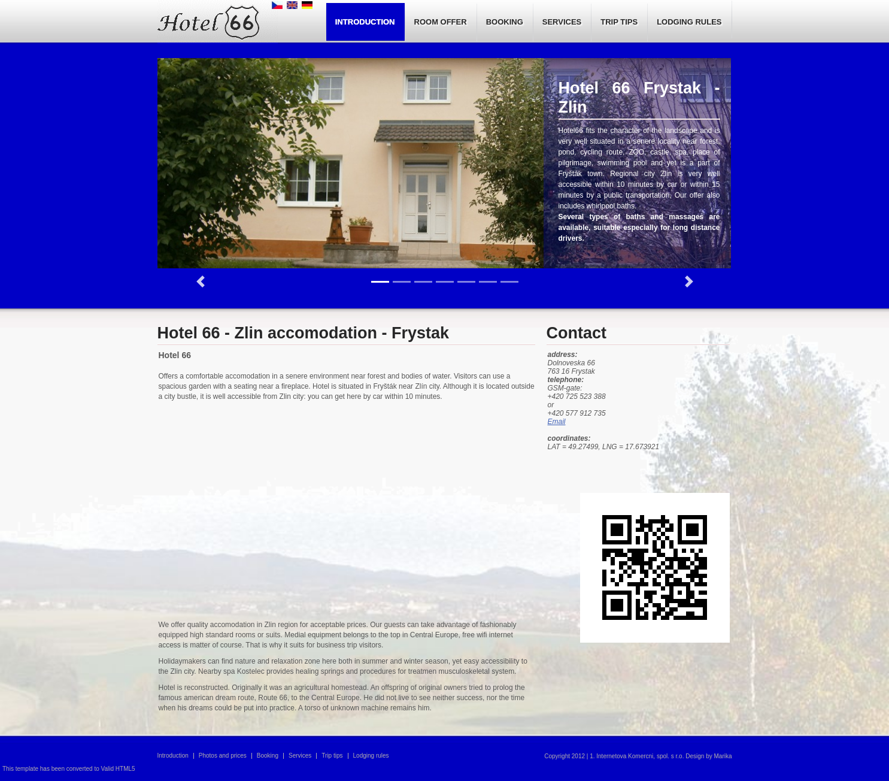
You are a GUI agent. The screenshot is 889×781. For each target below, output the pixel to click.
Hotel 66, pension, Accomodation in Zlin (217, 22)
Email (557, 421)
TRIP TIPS (619, 21)
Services (300, 755)
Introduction (173, 755)
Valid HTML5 (118, 768)
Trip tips (331, 755)
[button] (200, 281)
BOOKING (504, 21)
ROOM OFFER (440, 21)
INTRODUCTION (365, 21)
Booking (267, 755)
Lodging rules (371, 755)
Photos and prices (223, 755)
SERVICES (562, 21)
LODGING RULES (689, 21)
